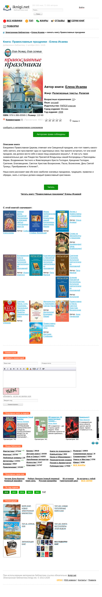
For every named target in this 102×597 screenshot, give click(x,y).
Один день (31, 481)
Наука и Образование (60, 457)
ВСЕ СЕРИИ (86, 481)
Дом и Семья (32, 456)
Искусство (31, 462)
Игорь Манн (52, 423)
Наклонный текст (7, 368)
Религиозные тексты (65, 93)
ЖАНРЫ (44, 21)
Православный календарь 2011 (49, 325)
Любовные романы (12, 458)
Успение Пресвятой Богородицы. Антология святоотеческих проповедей (75, 283)
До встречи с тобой (86, 479)
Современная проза (82, 454)
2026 (6, 492)
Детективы (8, 461)
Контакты (82, 580)
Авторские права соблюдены (51, 134)
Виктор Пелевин (23, 422)
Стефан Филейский (38, 233)
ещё (44, 492)
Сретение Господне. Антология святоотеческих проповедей (75, 260)
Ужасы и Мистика (81, 459)
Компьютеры (56, 454)
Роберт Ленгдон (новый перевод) (43, 479)
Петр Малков (48, 274)
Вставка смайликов (27, 368)
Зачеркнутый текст (13, 368)
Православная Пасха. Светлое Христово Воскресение (75, 305)
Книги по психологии (60, 451)
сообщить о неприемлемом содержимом (23, 127)
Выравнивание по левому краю (17, 368)
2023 (30, 492)
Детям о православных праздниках (75, 214)
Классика (30, 465)
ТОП (31, 21)
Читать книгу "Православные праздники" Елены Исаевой (51, 194)
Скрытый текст (34, 368)
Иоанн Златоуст (23, 274)
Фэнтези (7, 454)
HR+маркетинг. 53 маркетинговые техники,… (55, 419)
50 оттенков (68, 479)
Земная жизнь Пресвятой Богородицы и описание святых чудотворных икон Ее (22, 219)
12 (73, 99)
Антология (74, 297)
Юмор (76, 462)
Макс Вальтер (84, 420)
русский (54, 102)
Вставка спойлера (43, 368)
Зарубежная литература (37, 459)
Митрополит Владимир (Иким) (48, 314)
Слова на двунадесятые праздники (75, 236)
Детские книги (33, 454)
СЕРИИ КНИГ (78, 21)
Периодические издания (61, 460)
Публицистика (56, 466)
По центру (20, 368)
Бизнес (29, 451)
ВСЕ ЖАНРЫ (79, 465)
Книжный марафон (13, 481)
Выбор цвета (30, 368)
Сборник (7, 323)
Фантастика (8, 451)
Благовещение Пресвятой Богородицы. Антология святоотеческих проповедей (49, 261)
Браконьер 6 (84, 417)
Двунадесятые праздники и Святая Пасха (49, 303)
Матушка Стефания (47, 335)
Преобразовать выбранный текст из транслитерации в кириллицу (40, 368)
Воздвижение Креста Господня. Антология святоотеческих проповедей (23, 261)
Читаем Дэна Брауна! (14, 479)
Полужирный (4, 368)
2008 (60, 112)
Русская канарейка (48, 481)
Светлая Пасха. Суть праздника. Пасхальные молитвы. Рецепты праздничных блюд (23, 308)
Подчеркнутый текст (10, 368)
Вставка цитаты (37, 368)
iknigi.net (72, 575)
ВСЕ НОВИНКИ (14, 21)
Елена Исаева (76, 87)
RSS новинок (70, 580)
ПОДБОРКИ (13, 26)
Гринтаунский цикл (69, 481)
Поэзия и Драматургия (60, 463)
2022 (37, 492)
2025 (14, 492)
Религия (84, 93)
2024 (22, 492)
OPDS (59, 580)
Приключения (9, 467)
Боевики (7, 464)
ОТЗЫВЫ (60, 21)
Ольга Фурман (75, 221)
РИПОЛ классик (68, 106)
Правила (92, 580)
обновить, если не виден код (17, 396)
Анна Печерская (75, 315)
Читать (51, 187)
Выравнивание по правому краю (23, 368)
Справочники (79, 456)
